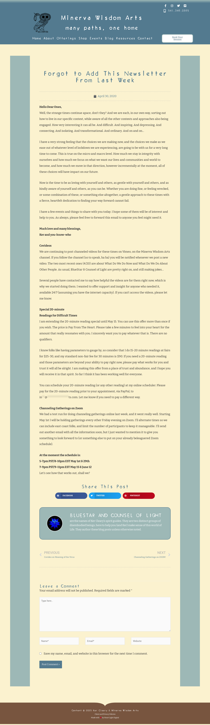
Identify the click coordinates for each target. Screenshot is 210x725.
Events (96, 38)
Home (36, 38)
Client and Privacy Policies (105, 715)
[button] (71, 496)
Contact (145, 38)
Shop (82, 38)
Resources (125, 38)
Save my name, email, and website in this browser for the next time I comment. (96, 654)
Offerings (66, 38)
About (48, 38)
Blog (109, 38)
